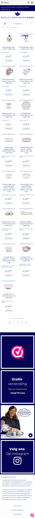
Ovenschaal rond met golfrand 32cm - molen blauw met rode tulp (26, 187)
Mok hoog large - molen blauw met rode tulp (8, 81)
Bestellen (9, 60)
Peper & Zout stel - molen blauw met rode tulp (9, 223)
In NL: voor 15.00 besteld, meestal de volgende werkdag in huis (15, 8)
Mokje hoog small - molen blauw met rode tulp (26, 81)
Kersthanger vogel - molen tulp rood (26, 48)
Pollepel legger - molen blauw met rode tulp (26, 223)
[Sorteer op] (17, 23)
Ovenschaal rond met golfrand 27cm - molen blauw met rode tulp (8, 187)
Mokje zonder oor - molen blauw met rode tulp (9, 115)
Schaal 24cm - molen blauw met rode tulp (26, 259)
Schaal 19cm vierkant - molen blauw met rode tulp (9, 259)
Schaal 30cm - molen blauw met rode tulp (8, 296)
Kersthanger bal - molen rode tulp (8, 48)
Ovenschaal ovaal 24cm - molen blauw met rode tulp (26, 150)
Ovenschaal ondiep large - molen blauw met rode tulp (8, 150)
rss (30, 514)
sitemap (26, 514)
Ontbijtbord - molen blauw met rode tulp (26, 115)
